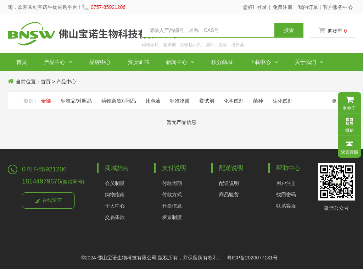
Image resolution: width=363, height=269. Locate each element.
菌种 (258, 101)
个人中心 (115, 206)
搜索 (289, 30)
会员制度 (115, 183)
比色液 (153, 101)
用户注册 (286, 183)
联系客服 (286, 206)
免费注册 (282, 7)
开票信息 (172, 206)
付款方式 (172, 194)
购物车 (332, 30)
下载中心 (264, 62)
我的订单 (308, 7)
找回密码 (286, 194)
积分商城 (222, 62)
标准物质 (180, 101)
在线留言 (48, 201)
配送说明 (229, 183)
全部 (46, 101)
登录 (262, 7)
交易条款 (115, 217)
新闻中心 (180, 62)
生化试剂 (282, 101)
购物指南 (115, 194)
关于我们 (309, 62)
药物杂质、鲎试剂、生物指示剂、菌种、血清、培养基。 (195, 44)
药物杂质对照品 (118, 101)
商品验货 (229, 194)
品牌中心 (100, 62)
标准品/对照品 (76, 101)
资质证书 (138, 62)
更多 (339, 100)
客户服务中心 (338, 7)
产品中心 (58, 62)
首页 (21, 62)
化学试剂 (234, 101)
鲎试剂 (206, 101)
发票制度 (172, 217)
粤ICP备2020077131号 (252, 257)
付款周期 (172, 183)
